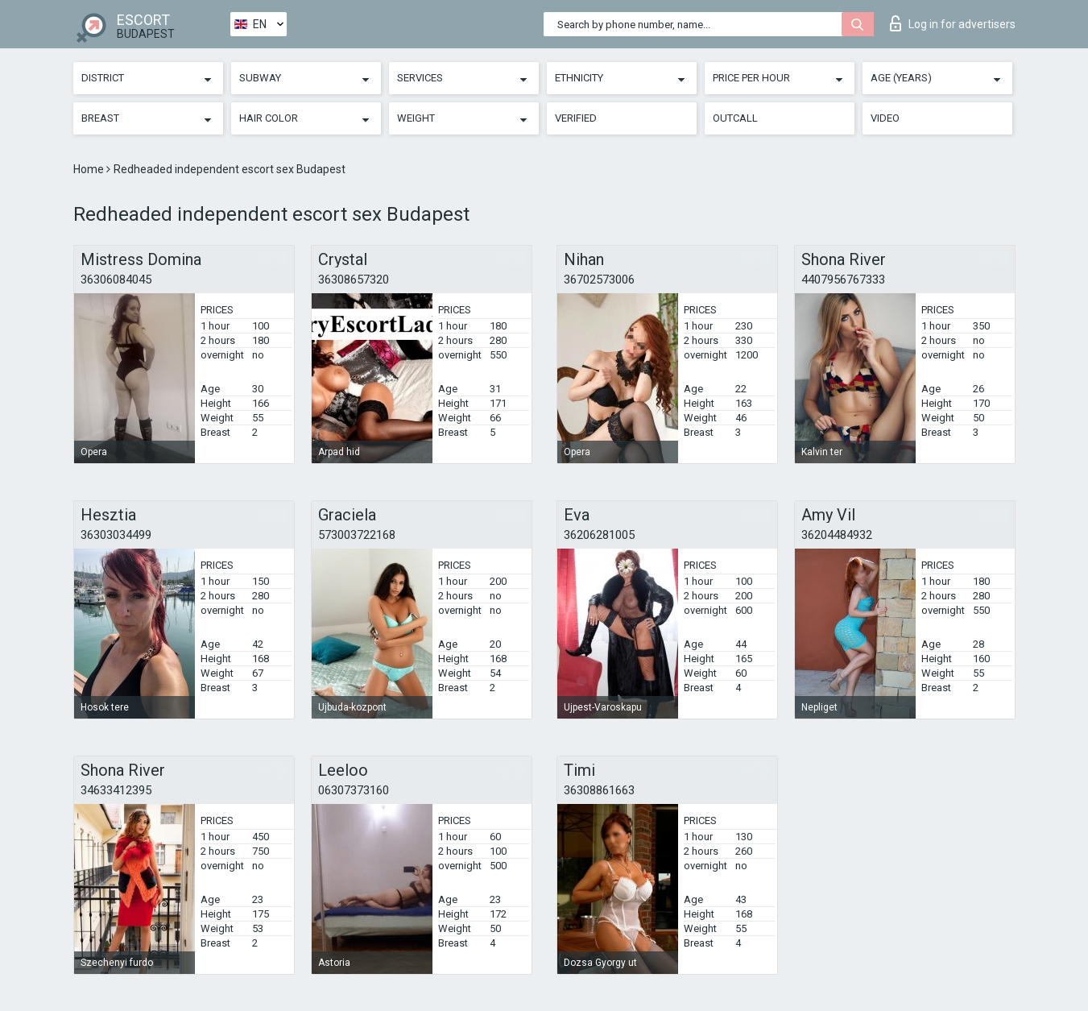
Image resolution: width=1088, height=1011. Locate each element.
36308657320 (353, 279)
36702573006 (599, 279)
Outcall (735, 118)
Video (885, 118)
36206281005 (599, 535)
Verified (576, 118)
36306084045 (116, 279)
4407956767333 (843, 279)
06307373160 (353, 790)
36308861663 (599, 790)
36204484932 (836, 535)
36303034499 (116, 535)
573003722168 (356, 535)
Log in (953, 23)
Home (89, 169)
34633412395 (116, 790)
